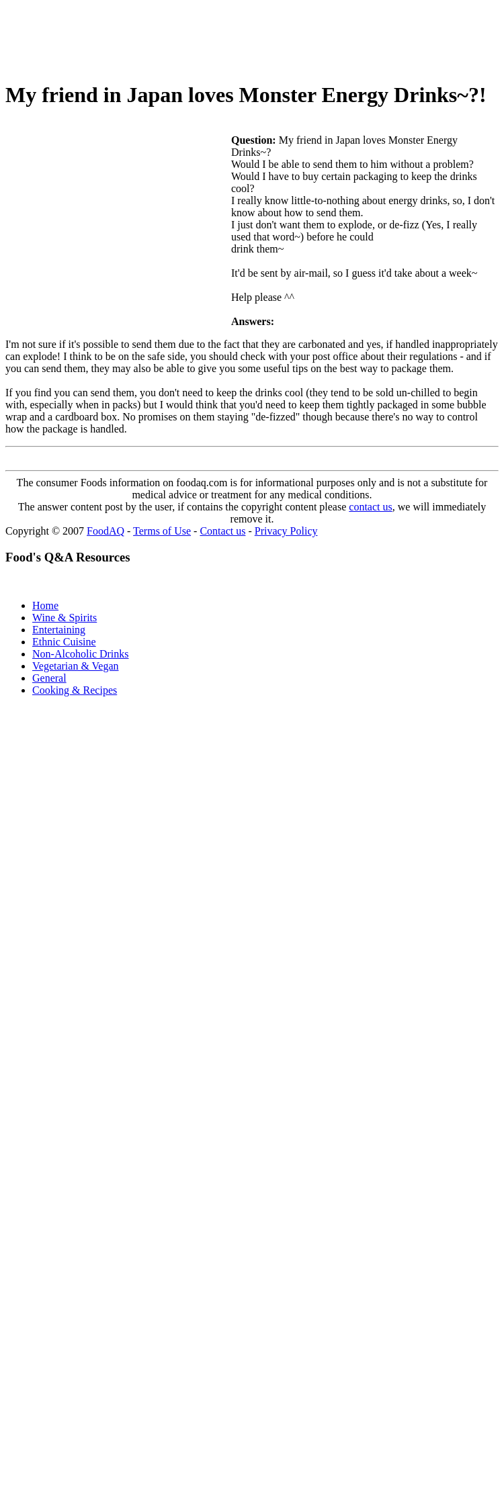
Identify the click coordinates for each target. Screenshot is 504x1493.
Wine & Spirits (64, 617)
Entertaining (58, 629)
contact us (370, 506)
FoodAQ (105, 531)
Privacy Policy (286, 531)
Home (45, 605)
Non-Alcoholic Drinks (80, 654)
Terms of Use (162, 531)
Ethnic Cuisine (64, 641)
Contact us (222, 531)
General (49, 678)
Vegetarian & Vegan (75, 666)
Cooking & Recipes (74, 690)
